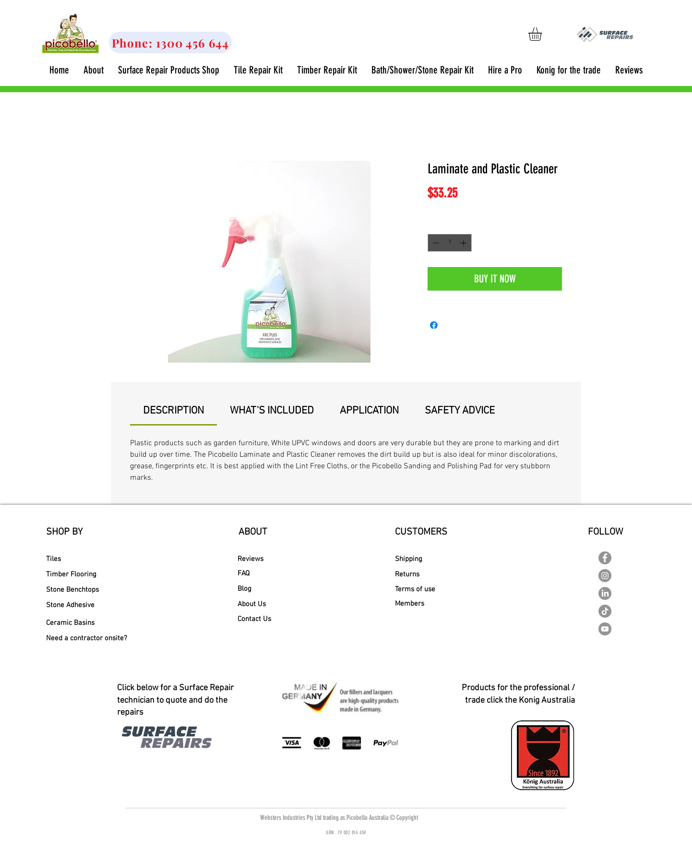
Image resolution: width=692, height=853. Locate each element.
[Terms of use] (432, 589)
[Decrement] (435, 242)
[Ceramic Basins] (77, 623)
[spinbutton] (449, 242)
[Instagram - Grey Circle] (604, 575)
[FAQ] (259, 573)
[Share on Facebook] (434, 325)
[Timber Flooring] (77, 574)
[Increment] (464, 242)
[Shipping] (431, 559)
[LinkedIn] (604, 593)
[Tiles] (80, 559)
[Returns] (430, 574)
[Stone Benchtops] (72, 589)
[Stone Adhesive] (76, 605)
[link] (543, 34)
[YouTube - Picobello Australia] (604, 628)
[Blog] (250, 589)
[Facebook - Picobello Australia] (604, 557)
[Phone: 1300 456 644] (170, 42)
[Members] (431, 603)
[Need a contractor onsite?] (86, 638)
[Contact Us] (259, 619)
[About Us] (256, 604)
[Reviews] (256, 559)
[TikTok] (604, 611)
